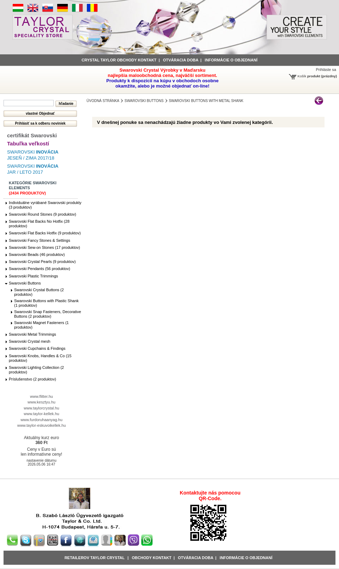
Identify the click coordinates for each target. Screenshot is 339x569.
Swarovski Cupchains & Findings (37, 348)
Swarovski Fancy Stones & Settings (39, 240)
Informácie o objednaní (246, 558)
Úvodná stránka (103, 101)
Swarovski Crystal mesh (29, 341)
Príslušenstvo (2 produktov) (32, 379)
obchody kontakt (151, 558)
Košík (302, 76)
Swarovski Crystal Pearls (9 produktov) (42, 261)
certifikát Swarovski (32, 135)
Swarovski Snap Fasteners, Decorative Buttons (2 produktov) (47, 314)
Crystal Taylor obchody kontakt (119, 60)
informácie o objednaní (231, 60)
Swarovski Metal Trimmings (32, 334)
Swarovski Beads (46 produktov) (37, 254)
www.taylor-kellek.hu (41, 414)
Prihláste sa (326, 69)
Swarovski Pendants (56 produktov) (39, 268)
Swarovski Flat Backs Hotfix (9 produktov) (45, 233)
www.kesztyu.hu (41, 402)
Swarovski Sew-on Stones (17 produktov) (44, 247)
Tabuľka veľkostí (28, 143)
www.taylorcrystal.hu (41, 408)
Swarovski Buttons (25, 283)
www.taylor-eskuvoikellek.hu (41, 425)
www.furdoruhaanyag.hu (41, 420)
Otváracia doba (180, 60)
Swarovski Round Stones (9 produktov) (42, 214)
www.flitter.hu (41, 396)
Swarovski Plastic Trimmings (33, 276)
